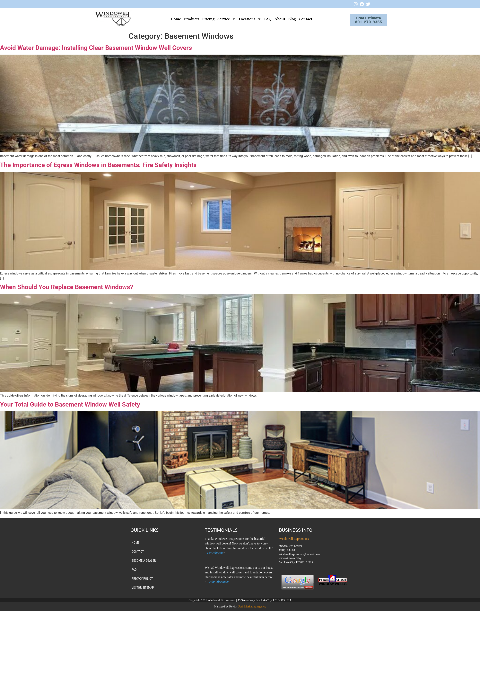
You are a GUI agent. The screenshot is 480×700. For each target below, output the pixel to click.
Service (226, 19)
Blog (292, 19)
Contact (305, 19)
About (280, 19)
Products (191, 19)
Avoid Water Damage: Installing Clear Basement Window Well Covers (96, 47)
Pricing (208, 19)
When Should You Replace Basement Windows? (66, 287)
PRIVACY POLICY (142, 578)
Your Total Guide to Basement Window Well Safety (70, 404)
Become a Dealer (144, 560)
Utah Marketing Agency (252, 606)
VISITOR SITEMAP (143, 587)
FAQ (268, 19)
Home (176, 19)
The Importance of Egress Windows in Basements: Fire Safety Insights (98, 165)
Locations (250, 19)
